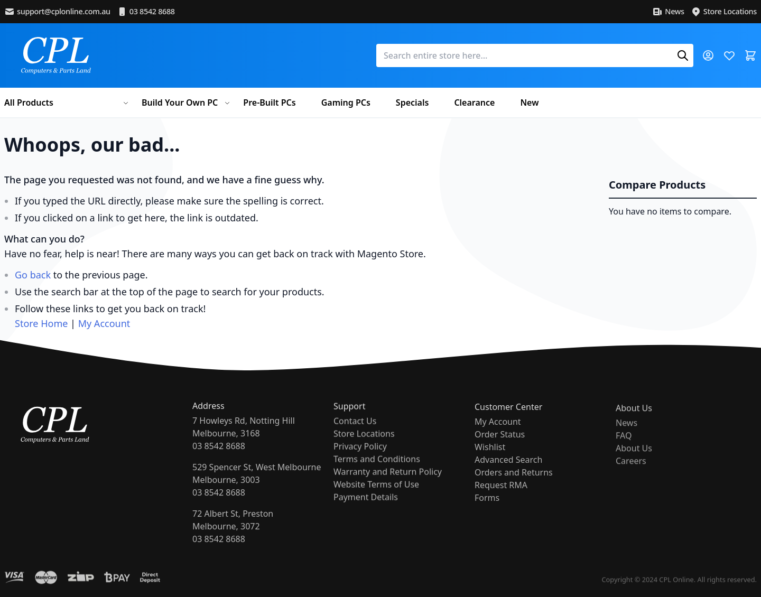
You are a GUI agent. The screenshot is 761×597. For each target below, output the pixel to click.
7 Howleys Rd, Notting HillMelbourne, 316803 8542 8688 (243, 441)
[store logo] (56, 55)
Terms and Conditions (376, 469)
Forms (487, 513)
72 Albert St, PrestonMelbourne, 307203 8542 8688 (232, 534)
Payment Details (365, 508)
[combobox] (534, 55)
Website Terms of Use (376, 495)
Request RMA (501, 500)
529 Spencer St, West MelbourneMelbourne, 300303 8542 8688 (256, 487)
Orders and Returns (514, 487)
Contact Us (354, 431)
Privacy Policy (360, 457)
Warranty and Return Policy (387, 482)
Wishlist (490, 462)
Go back (33, 274)
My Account (104, 323)
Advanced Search (508, 475)
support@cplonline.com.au (57, 11)
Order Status (500, 449)
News (668, 11)
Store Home (41, 323)
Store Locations (724, 11)
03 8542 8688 (146, 11)
